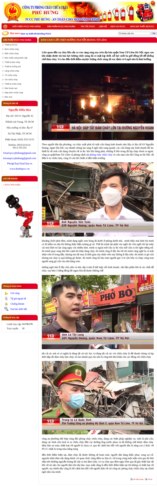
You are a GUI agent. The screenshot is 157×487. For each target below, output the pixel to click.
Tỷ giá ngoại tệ (18, 298)
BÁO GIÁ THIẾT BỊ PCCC (142, 26)
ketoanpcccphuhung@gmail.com (19, 158)
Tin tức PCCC (88, 26)
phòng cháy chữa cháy (101, 154)
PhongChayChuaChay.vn (19, 163)
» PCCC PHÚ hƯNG (11, 185)
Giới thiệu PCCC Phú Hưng (26, 26)
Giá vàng (14, 293)
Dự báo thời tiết (18, 309)
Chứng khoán (17, 303)
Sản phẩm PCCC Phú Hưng (61, 26)
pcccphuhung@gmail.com (23, 153)
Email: (6, 153)
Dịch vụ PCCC (118, 26)
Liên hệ (103, 26)
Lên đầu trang (138, 479)
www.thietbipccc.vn (20, 168)
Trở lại (149, 479)
